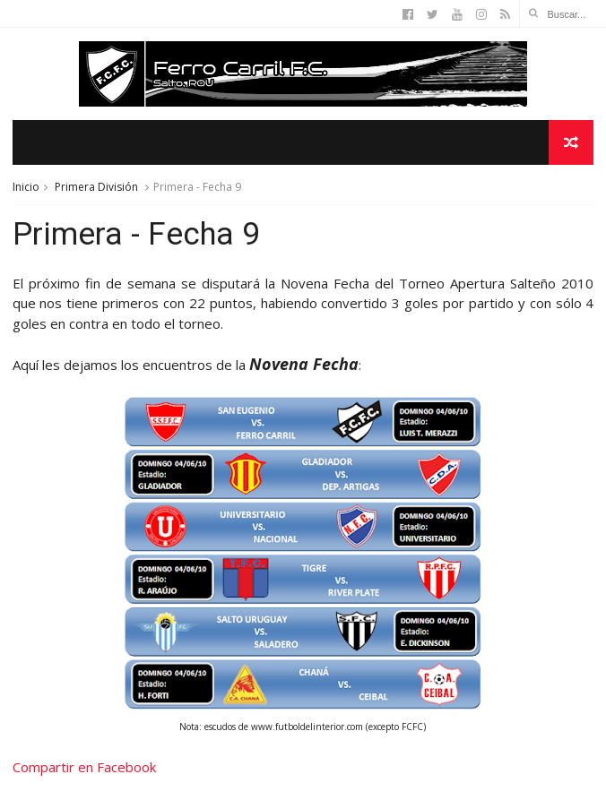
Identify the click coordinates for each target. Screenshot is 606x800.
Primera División (96, 186)
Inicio (26, 186)
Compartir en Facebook (84, 767)
